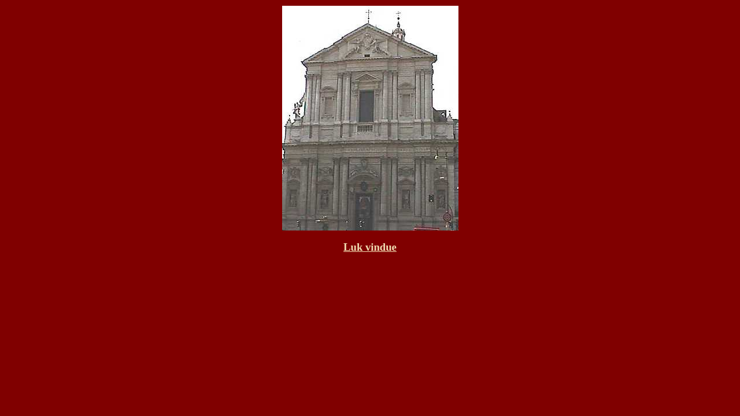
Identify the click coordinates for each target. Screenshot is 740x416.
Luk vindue (370, 247)
